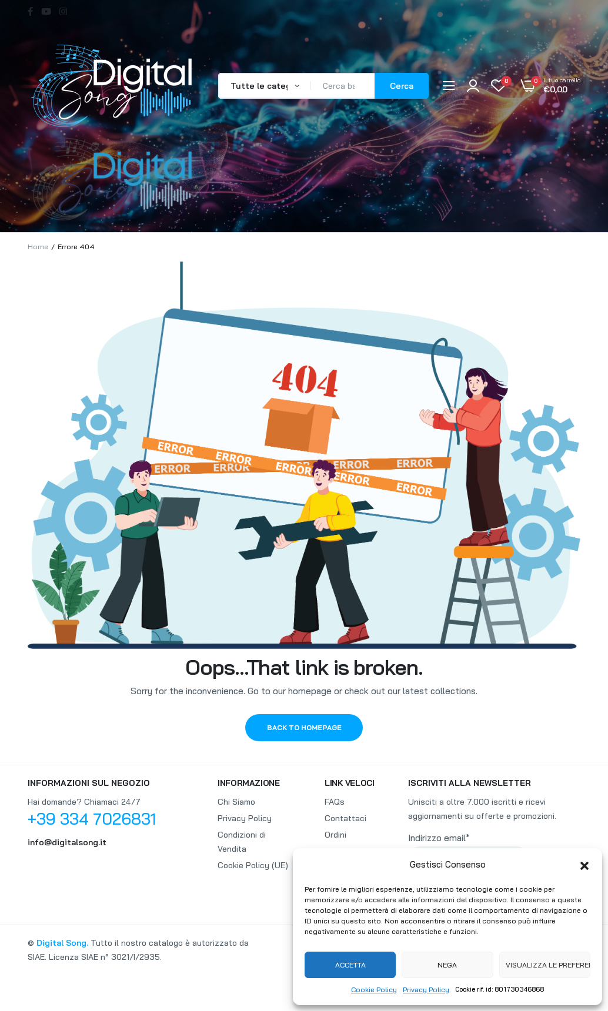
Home (38, 246)
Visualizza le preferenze (548, 964)
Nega (447, 964)
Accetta (350, 964)
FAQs (335, 801)
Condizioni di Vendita (242, 841)
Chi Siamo (236, 801)
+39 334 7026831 (92, 819)
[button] (584, 865)
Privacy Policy (426, 989)
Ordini (335, 834)
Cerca (401, 86)
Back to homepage (304, 727)
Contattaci (345, 818)
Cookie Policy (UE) (253, 865)
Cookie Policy (374, 989)
